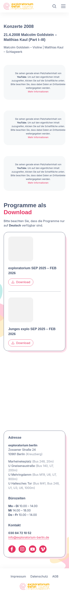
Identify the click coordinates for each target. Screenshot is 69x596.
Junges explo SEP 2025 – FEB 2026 (32, 331)
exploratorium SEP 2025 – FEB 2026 (32, 270)
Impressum (18, 576)
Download (20, 282)
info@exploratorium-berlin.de (28, 537)
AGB (55, 576)
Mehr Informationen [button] (38, 91)
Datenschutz (39, 576)
